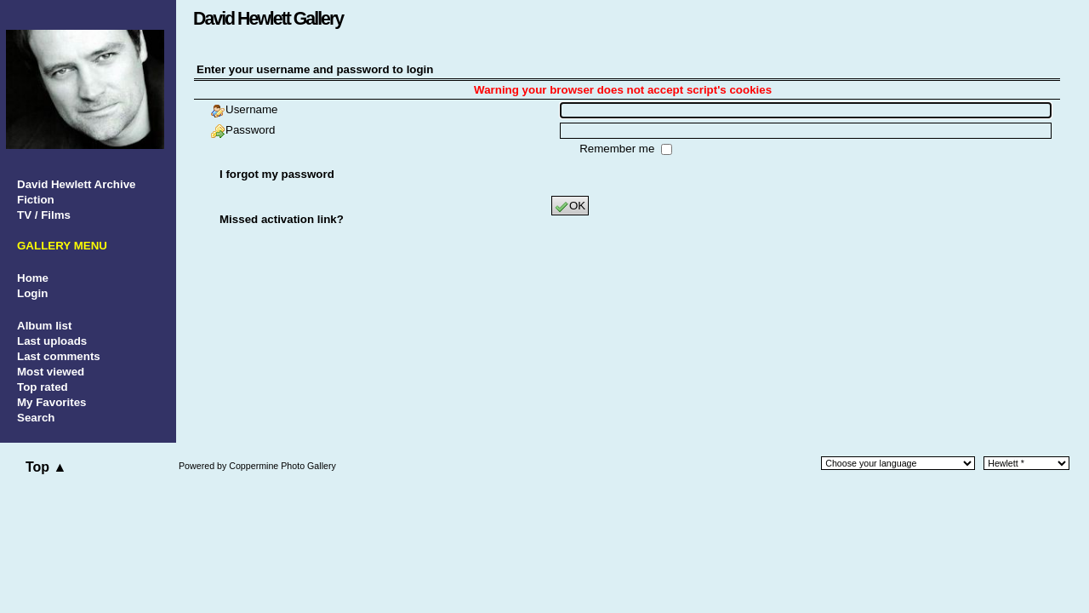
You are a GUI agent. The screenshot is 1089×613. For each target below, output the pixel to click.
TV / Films (44, 215)
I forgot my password (277, 174)
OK (570, 206)
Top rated (42, 387)
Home (32, 278)
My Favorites (51, 402)
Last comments (58, 356)
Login (32, 293)
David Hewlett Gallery (268, 19)
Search (35, 417)
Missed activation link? (282, 219)
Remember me (618, 148)
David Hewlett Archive (76, 184)
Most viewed (50, 371)
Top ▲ (46, 467)
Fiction (35, 199)
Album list (44, 325)
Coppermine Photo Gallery (282, 466)
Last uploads (52, 341)
